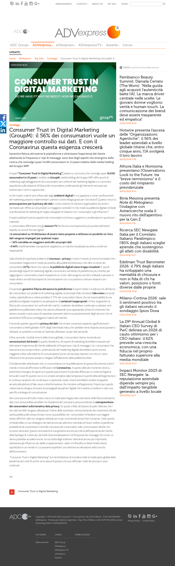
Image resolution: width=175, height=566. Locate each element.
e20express (65, 45)
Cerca (128, 45)
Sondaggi (52, 58)
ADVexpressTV (90, 45)
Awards (113, 45)
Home (12, 58)
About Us (97, 4)
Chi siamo (41, 534)
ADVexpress (43, 45)
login (124, 4)
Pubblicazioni (82, 534)
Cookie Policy (148, 521)
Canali (58, 534)
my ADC (112, 4)
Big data (39, 58)
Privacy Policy (134, 521)
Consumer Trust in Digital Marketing (38, 491)
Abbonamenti (63, 4)
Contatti (82, 4)
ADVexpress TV (62, 550)
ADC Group (20, 45)
